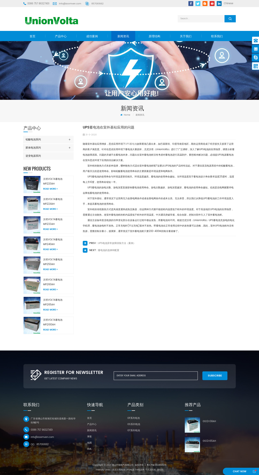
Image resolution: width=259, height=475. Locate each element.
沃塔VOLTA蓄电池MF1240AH (52, 242)
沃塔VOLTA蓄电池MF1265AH (52, 302)
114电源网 (139, 470)
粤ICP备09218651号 (157, 465)
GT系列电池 (133, 430)
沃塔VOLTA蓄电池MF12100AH (52, 322)
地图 (89, 443)
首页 (32, 36)
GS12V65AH (209, 441)
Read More (50, 189)
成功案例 (92, 36)
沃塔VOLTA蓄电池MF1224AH (52, 201)
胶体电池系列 (33, 148)
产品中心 (61, 36)
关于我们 (185, 36)
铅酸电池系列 (33, 139)
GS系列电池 (133, 424)
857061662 (97, 3)
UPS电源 (130, 470)
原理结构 (154, 36)
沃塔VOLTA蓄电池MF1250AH (52, 262)
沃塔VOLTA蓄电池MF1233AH (52, 222)
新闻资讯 (123, 36)
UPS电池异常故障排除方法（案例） (117, 243)
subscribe (214, 376)
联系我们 (217, 36)
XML (89, 449)
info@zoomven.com (70, 3)
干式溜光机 (150, 470)
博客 (89, 437)
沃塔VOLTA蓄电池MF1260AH (52, 282)
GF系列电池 (133, 418)
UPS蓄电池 (131, 144)
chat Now (239, 472)
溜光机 (160, 470)
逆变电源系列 (33, 156)
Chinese (228, 3)
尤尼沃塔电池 (118, 470)
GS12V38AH (209, 421)
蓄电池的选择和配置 (108, 250)
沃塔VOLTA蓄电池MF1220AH (52, 181)
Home (125, 115)
